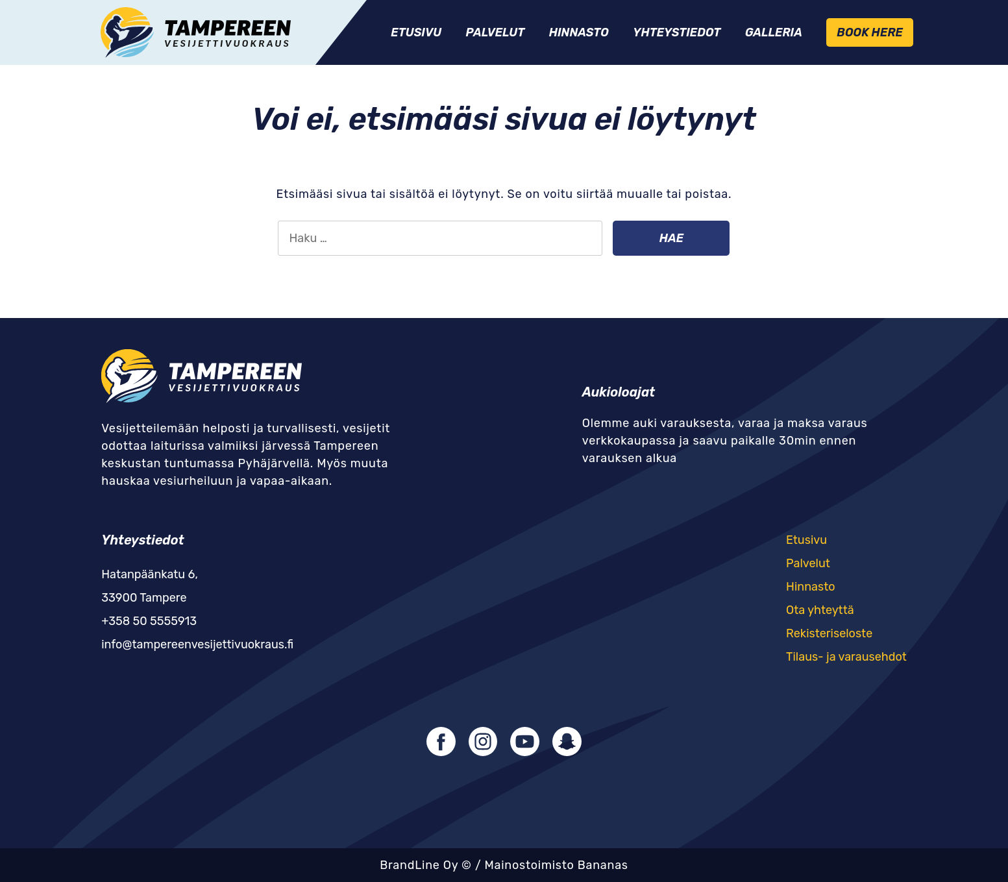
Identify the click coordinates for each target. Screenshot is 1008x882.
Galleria (773, 32)
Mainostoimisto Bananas (556, 865)
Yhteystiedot (676, 32)
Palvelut (495, 32)
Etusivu (416, 32)
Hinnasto (579, 32)
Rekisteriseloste (829, 633)
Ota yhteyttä (820, 610)
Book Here (869, 32)
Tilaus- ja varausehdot (846, 657)
